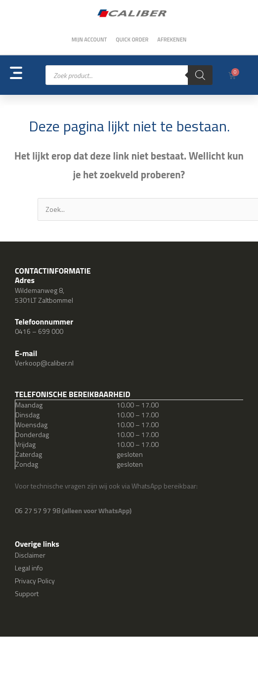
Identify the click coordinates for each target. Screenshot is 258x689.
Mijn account (89, 39)
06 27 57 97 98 (38, 510)
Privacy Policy (35, 580)
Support (27, 593)
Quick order (132, 39)
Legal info (29, 568)
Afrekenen (171, 39)
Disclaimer (30, 555)
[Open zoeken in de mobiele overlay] (128, 75)
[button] (27, 75)
